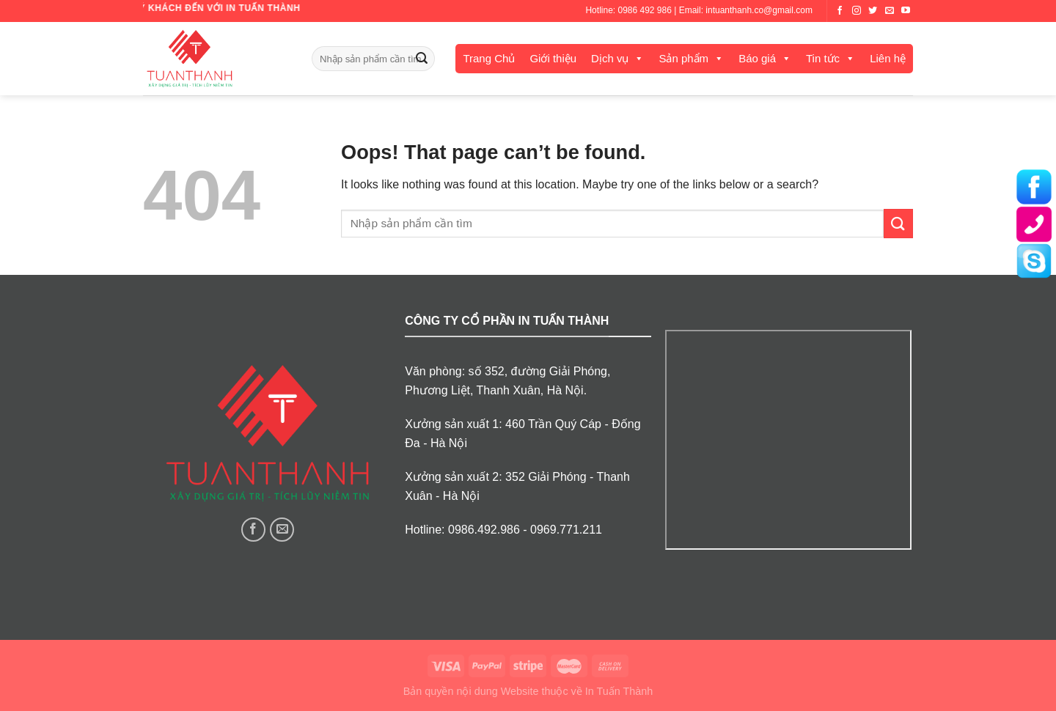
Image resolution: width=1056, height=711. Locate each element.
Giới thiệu (552, 58)
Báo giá (757, 58)
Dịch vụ (609, 58)
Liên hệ (888, 58)
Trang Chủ (489, 58)
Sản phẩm (683, 58)
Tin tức (823, 58)
